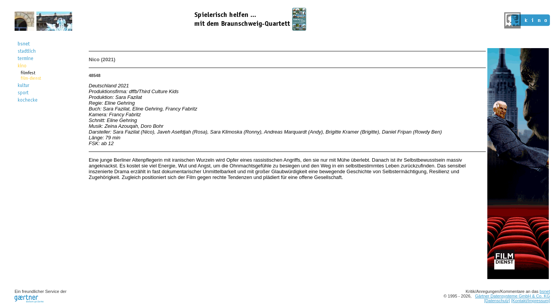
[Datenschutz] (497, 300)
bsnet (545, 291)
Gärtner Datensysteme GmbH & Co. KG (512, 296)
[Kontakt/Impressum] (530, 300)
